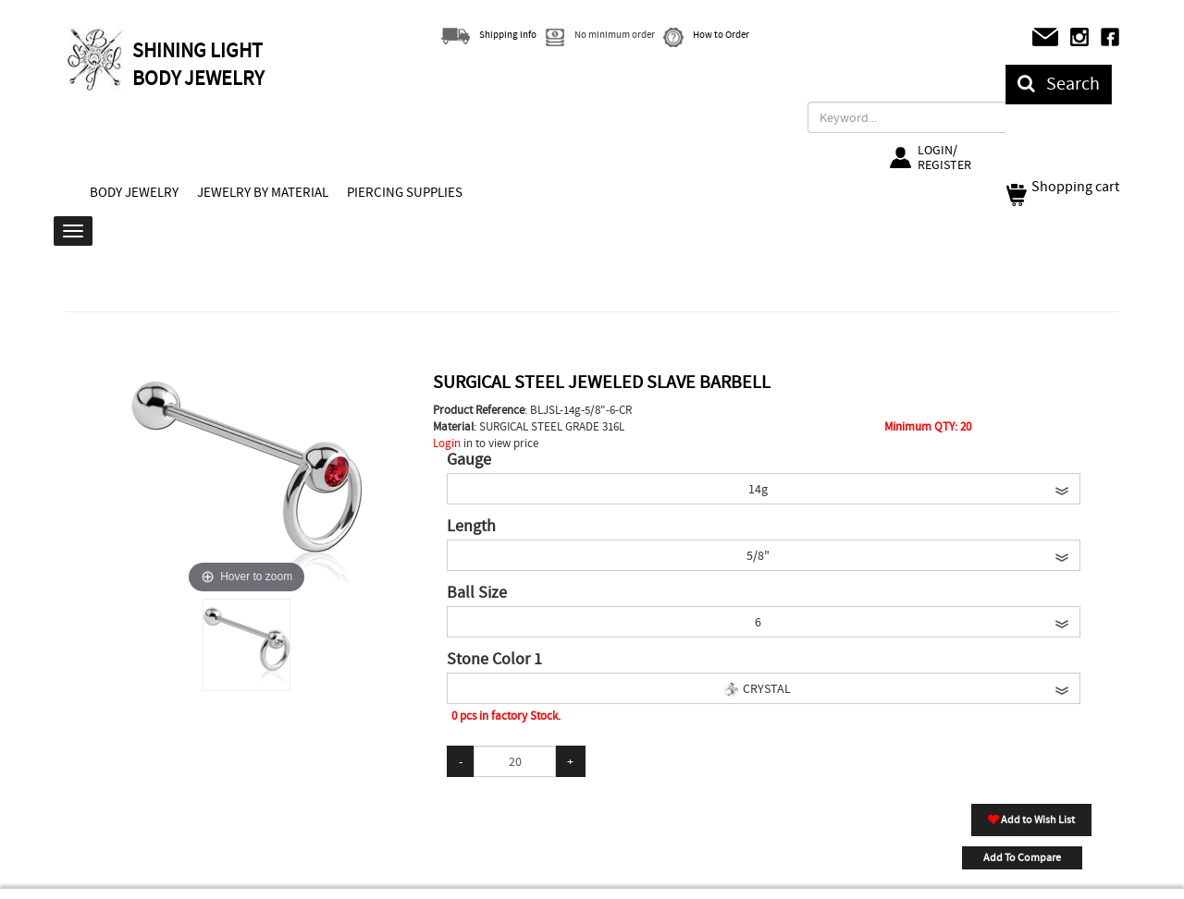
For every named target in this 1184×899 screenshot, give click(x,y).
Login (447, 443)
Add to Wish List (1031, 819)
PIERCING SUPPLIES (404, 192)
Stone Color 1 (494, 659)
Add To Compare (1022, 857)
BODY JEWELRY (134, 192)
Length (471, 526)
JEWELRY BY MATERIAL (262, 192)
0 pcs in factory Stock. (506, 715)
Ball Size (477, 593)
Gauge (469, 460)
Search (1059, 83)
